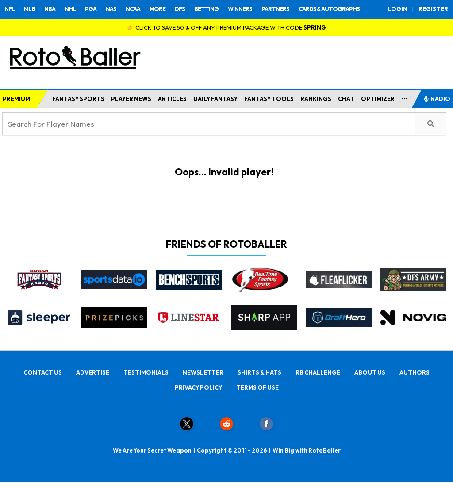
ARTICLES (172, 98)
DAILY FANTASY (215, 98)
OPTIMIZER (378, 98)
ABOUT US (369, 372)
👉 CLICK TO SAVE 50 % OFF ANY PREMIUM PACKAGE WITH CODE (226, 27)
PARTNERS (275, 8)
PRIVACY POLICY (198, 387)
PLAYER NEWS (131, 98)
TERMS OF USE (257, 387)
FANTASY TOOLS (269, 98)
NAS (111, 8)
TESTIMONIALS (146, 372)
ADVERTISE (92, 372)
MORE (157, 8)
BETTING (206, 8)
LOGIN (397, 8)
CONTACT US (42, 372)
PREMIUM (16, 98)
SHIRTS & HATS (259, 372)
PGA (90, 8)
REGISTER (433, 8)
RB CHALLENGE (318, 372)
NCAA (133, 8)
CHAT (346, 98)
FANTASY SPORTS (78, 98)
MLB (29, 8)
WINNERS (240, 8)
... (404, 97)
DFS (180, 8)
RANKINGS (315, 98)
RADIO (436, 98)
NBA (49, 8)
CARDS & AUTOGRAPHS (329, 8)
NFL (9, 8)
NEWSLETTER (203, 372)
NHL (70, 8)
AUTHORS (414, 372)
